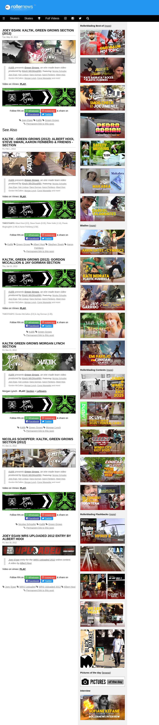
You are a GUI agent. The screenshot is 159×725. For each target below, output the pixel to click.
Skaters (14, 18)
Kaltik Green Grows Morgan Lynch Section (33, 345)
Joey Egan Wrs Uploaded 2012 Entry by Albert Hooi (36, 537)
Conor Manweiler (44, 78)
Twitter (48, 114)
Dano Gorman (35, 75)
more (108, 25)
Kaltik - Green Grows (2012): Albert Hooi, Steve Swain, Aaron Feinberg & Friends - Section (38, 142)
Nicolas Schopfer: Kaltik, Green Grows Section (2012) (37, 440)
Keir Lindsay (23, 75)
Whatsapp (33, 110)
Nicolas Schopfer (59, 71)
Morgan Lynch (30, 78)
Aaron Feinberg (48, 75)
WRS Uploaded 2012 (44, 559)
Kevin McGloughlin (31, 71)
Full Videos (52, 18)
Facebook (34, 114)
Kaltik (11, 67)
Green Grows (32, 67)
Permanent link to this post (40, 123)
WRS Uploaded (27, 586)
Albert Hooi (60, 75)
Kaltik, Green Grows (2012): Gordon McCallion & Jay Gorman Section (33, 261)
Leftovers (41, 391)
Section (30, 391)
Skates (28, 18)
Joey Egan (13, 75)
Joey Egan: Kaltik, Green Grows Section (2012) (38, 32)
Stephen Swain (56, 244)
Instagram (50, 110)
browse (106, 672)
